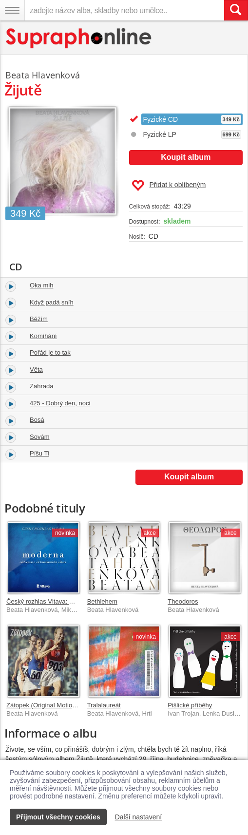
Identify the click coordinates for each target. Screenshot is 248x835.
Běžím (39, 319)
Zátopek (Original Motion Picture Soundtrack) (69, 705)
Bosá (37, 419)
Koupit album (185, 157)
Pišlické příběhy (190, 705)
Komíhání (43, 336)
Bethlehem (102, 601)
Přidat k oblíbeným (169, 185)
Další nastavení (138, 817)
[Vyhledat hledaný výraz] (236, 10)
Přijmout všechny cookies (58, 817)
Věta (36, 369)
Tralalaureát (104, 705)
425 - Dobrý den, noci (60, 403)
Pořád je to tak (50, 352)
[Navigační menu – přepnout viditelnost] (12, 10)
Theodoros (183, 601)
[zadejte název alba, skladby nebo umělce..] (124, 10)
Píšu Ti (39, 453)
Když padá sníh (52, 302)
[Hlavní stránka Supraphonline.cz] (79, 38)
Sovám (39, 436)
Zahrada (41, 386)
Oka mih (41, 285)
